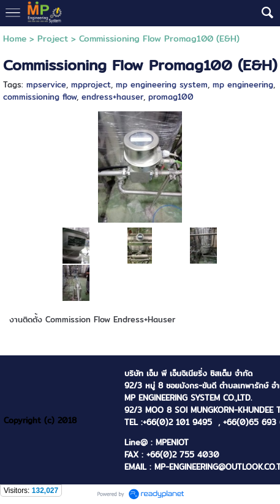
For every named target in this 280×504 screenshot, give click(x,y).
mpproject (91, 84)
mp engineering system (162, 84)
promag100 (171, 97)
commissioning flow (40, 97)
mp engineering (243, 84)
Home (14, 38)
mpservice (46, 84)
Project (52, 38)
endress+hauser (112, 97)
